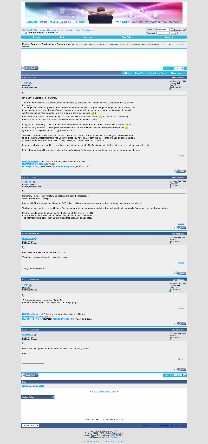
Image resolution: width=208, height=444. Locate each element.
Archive (178, 425)
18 (118, 441)
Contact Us (146, 425)
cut (30, 386)
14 (108, 441)
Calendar (88, 37)
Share (181, 156)
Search (169, 37)
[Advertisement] (104, 58)
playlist (35, 386)
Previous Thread (98, 391)
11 (101, 441)
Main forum (51, 30)
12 (103, 441)
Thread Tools (140, 73)
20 (123, 441)
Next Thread (111, 391)
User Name (151, 30)
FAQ (62, 37)
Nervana (28, 238)
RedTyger (115, 437)
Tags (24, 382)
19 (121, 441)
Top (184, 425)
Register (36, 37)
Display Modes (177, 73)
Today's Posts (128, 37)
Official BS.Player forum (163, 425)
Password (151, 33)
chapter (25, 386)
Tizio (25, 83)
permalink (180, 77)
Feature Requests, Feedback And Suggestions (76, 30)
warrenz (27, 334)
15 (111, 441)
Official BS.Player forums (35, 30)
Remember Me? (178, 30)
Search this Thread (158, 73)
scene (41, 386)
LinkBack (127, 73)
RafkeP (27, 182)
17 (116, 441)
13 (106, 441)
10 (98, 441)
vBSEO (112, 435)
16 (113, 441)
